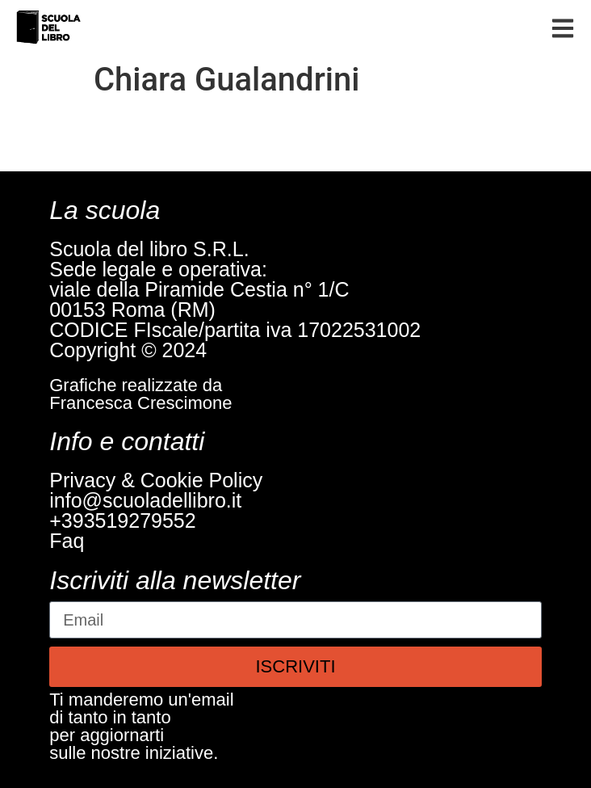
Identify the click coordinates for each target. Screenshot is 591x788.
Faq (66, 540)
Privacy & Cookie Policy (155, 480)
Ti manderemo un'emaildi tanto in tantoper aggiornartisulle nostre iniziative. (141, 726)
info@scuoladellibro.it (145, 500)
